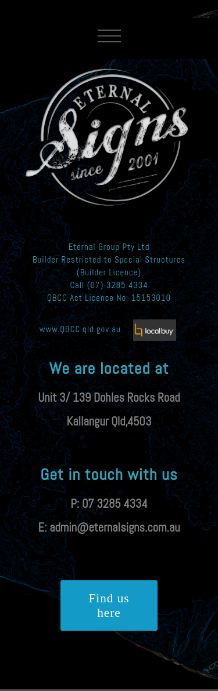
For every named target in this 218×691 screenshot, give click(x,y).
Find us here (108, 605)
